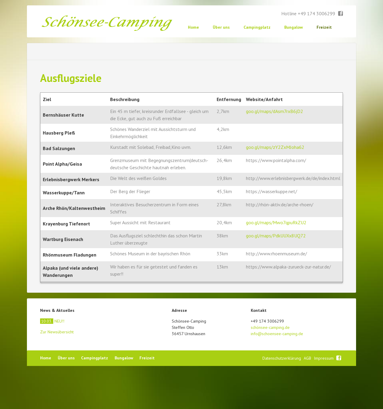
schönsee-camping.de (270, 370)
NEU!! (52, 364)
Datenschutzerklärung (282, 401)
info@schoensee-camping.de (277, 376)
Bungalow (293, 27)
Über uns (221, 27)
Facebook (340, 13)
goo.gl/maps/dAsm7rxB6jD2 (274, 154)
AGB (308, 401)
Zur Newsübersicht (57, 375)
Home (193, 27)
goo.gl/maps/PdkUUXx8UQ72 (276, 279)
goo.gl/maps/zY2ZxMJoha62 (275, 190)
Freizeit (324, 27)
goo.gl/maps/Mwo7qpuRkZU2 (276, 265)
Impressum (324, 401)
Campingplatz (257, 27)
